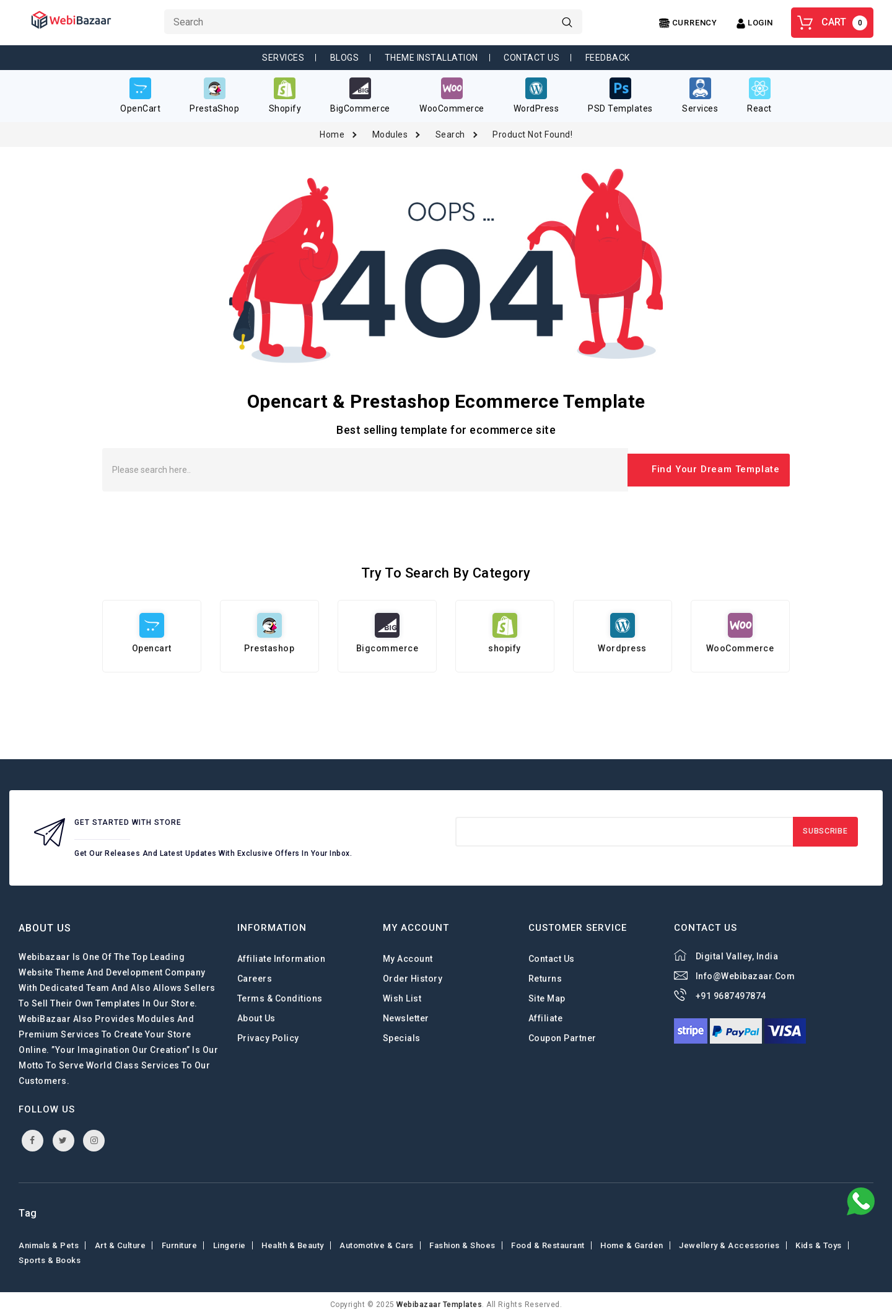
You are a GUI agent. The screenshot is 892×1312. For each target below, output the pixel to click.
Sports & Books (50, 1255)
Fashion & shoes (462, 1240)
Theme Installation (431, 58)
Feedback (607, 58)
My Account (408, 954)
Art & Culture (120, 1240)
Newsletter (406, 1013)
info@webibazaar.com (745, 971)
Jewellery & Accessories (729, 1240)
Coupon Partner (562, 1033)
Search (450, 129)
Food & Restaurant (548, 1240)
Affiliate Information (281, 954)
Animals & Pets (49, 1240)
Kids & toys (818, 1240)
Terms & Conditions (280, 993)
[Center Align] (688, 23)
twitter (63, 1135)
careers (255, 974)
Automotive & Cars (376, 1240)
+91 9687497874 (731, 991)
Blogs (344, 58)
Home (332, 129)
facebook (32, 1135)
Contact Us (531, 58)
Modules (390, 129)
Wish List (402, 993)
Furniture (180, 1240)
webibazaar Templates (439, 1299)
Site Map (547, 993)
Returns (545, 974)
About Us (256, 1013)
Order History (413, 974)
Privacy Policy (268, 1033)
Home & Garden (631, 1240)
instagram (94, 1135)
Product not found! (532, 129)
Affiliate (545, 1013)
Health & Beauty (292, 1240)
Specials (402, 1033)
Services (283, 58)
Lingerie (229, 1240)
